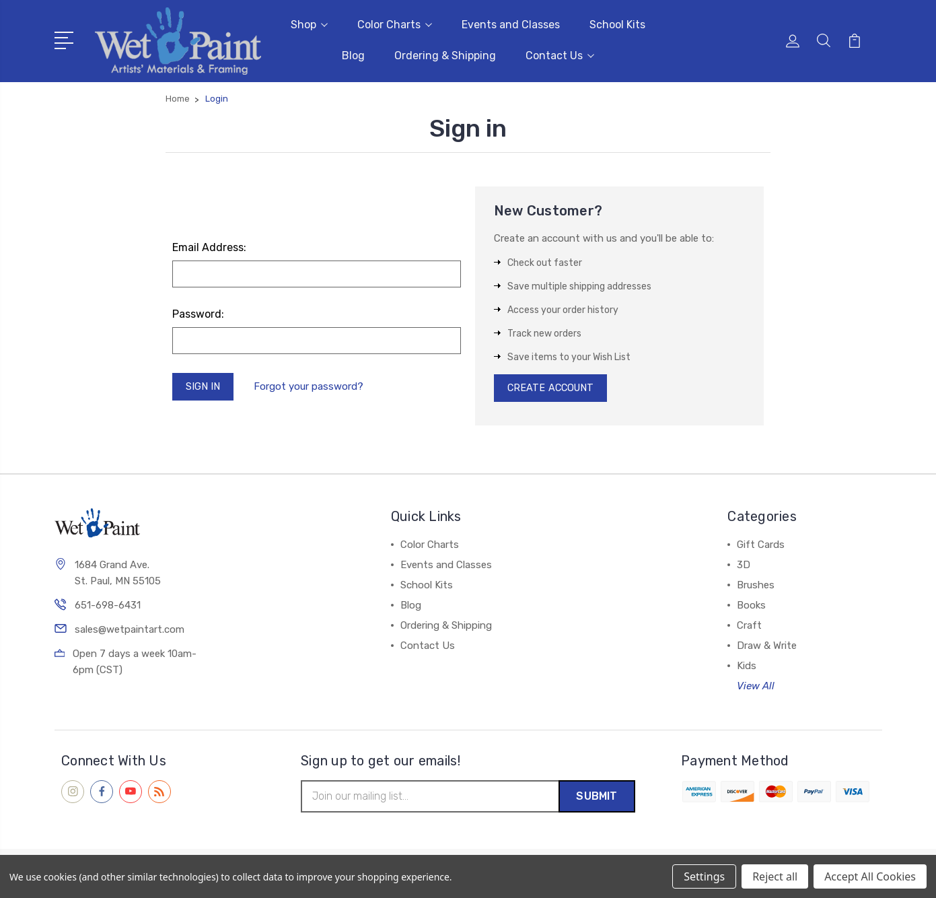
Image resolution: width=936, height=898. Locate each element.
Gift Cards (761, 545)
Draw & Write (767, 646)
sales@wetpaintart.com (129, 631)
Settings (704, 876)
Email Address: (209, 246)
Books (751, 606)
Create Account (553, 388)
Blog (353, 54)
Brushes (756, 586)
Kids (746, 666)
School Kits (617, 24)
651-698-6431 (108, 606)
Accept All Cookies (870, 876)
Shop (309, 24)
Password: (198, 312)
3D (743, 565)
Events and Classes (511, 24)
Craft (749, 626)
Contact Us (560, 54)
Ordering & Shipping (445, 54)
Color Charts (394, 24)
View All (756, 687)
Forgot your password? (311, 386)
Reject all (774, 876)
